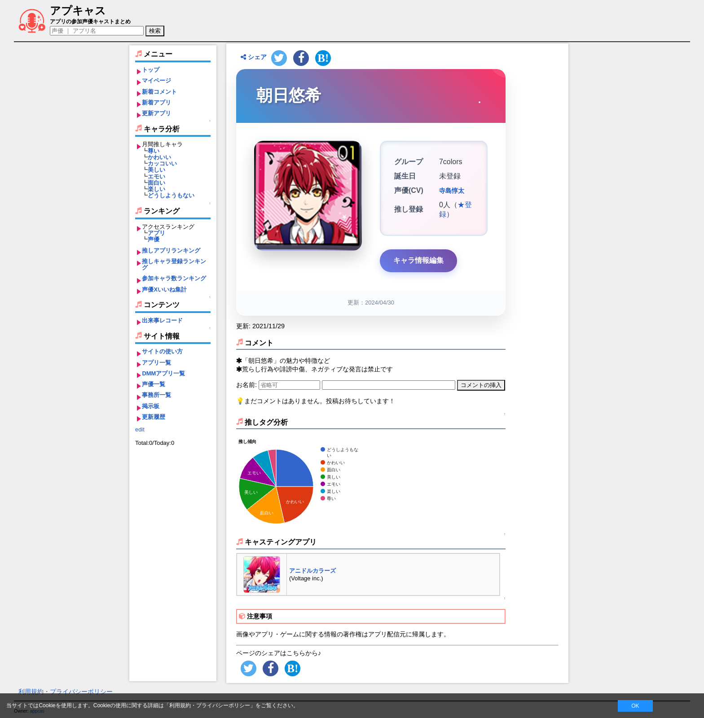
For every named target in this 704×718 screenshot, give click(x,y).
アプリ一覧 (156, 362)
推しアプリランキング (171, 250)
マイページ (156, 80)
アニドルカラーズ (312, 570)
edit (140, 429)
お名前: (247, 384)
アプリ (156, 233)
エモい (156, 176)
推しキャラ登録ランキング (174, 264)
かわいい (159, 157)
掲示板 (150, 406)
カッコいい (162, 163)
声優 (153, 239)
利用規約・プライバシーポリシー (65, 691)
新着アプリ (156, 102)
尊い (153, 151)
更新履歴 (153, 416)
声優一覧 (153, 384)
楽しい (156, 189)
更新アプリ (156, 113)
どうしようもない (171, 195)
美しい (156, 169)
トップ (150, 69)
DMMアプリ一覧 (163, 373)
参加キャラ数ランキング (174, 278)
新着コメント (159, 91)
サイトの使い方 (162, 351)
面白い (156, 182)
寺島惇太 (451, 190)
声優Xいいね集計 (164, 289)
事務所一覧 (156, 395)
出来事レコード (162, 320)
